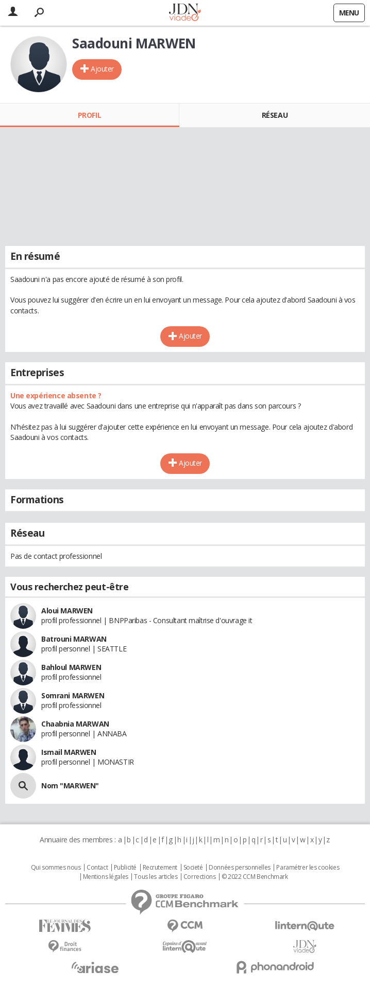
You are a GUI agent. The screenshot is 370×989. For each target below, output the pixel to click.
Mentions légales (105, 876)
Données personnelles (240, 867)
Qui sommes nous (56, 867)
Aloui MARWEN (67, 610)
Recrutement (160, 867)
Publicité (125, 867)
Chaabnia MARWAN (75, 724)
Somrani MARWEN (72, 695)
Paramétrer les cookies (307, 867)
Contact (97, 867)
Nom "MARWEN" (70, 785)
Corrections (199, 876)
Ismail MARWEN (68, 752)
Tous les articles (155, 876)
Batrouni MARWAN (74, 639)
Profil (89, 115)
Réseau (275, 115)
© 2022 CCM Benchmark (255, 876)
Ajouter (102, 69)
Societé (193, 867)
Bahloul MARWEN (71, 667)
